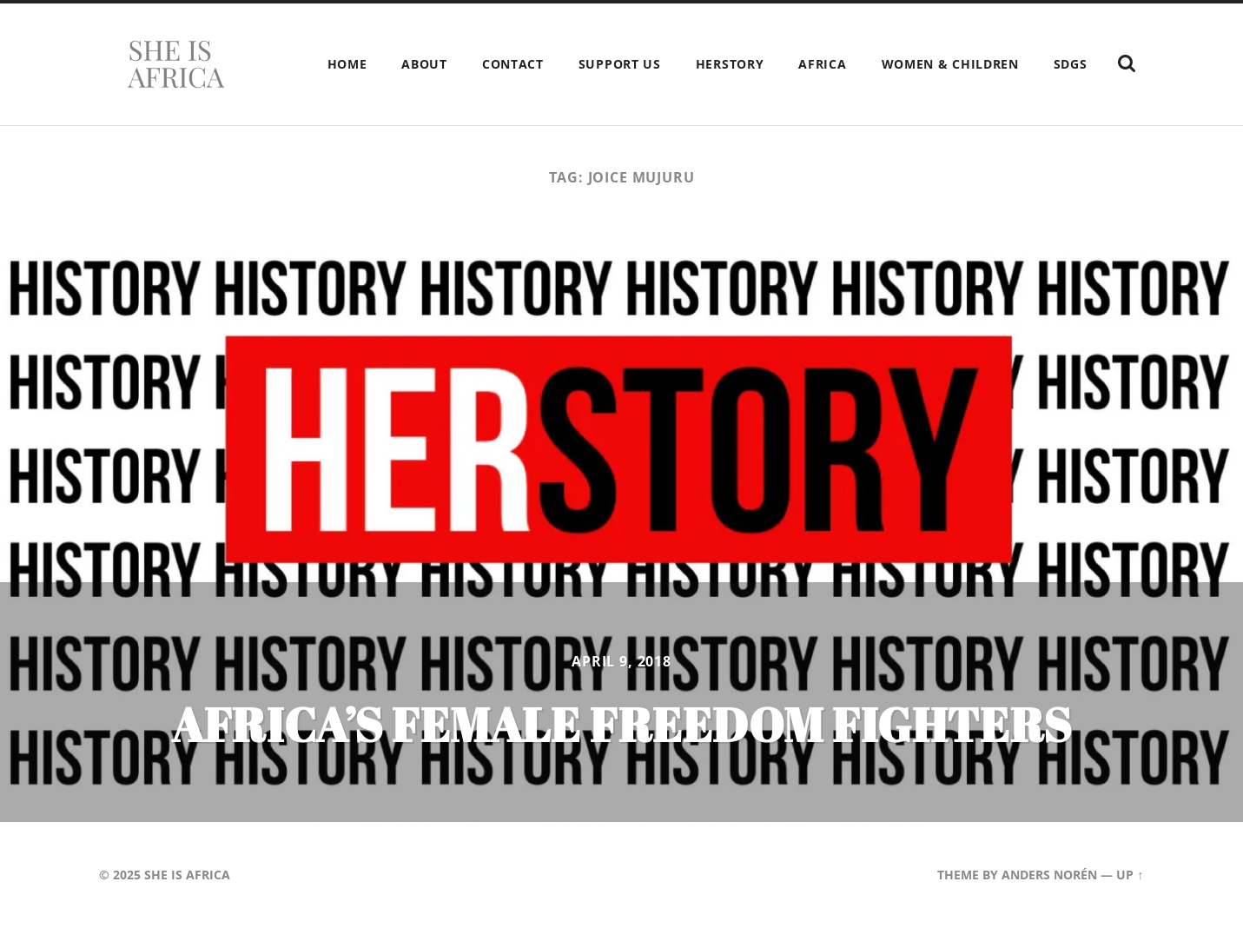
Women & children (950, 64)
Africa (822, 64)
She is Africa (187, 874)
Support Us (620, 64)
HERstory (730, 64)
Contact (513, 64)
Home (347, 64)
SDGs (1071, 64)
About (424, 64)
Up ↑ (1129, 874)
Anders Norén (1049, 874)
